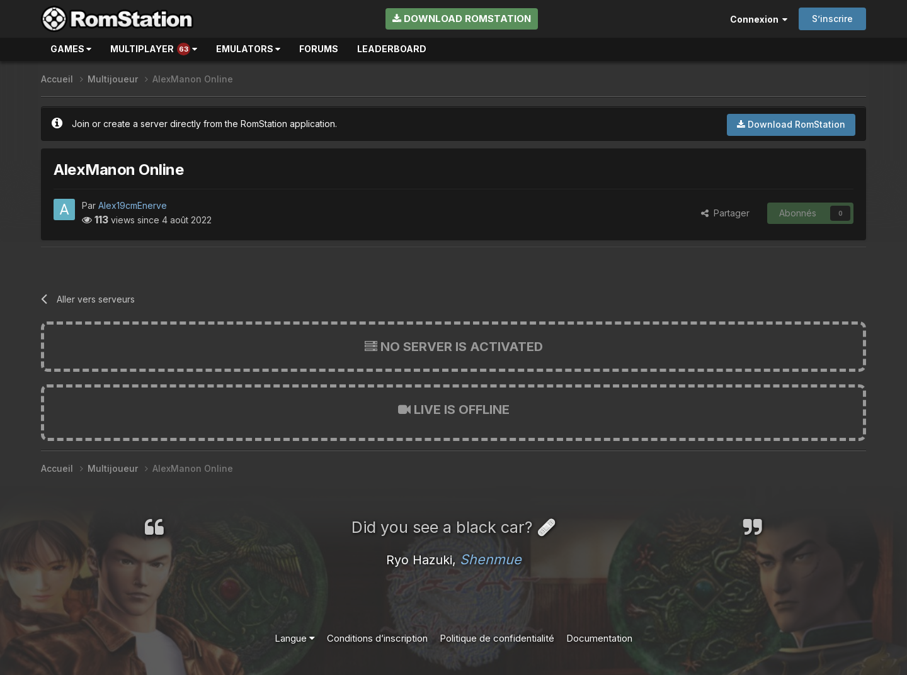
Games (70, 48)
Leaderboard (391, 48)
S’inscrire (832, 18)
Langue (295, 638)
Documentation (599, 638)
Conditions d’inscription (377, 638)
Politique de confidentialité (497, 638)
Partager (725, 213)
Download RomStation (461, 19)
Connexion (758, 19)
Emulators (248, 48)
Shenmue (491, 559)
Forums (318, 48)
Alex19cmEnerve (132, 205)
